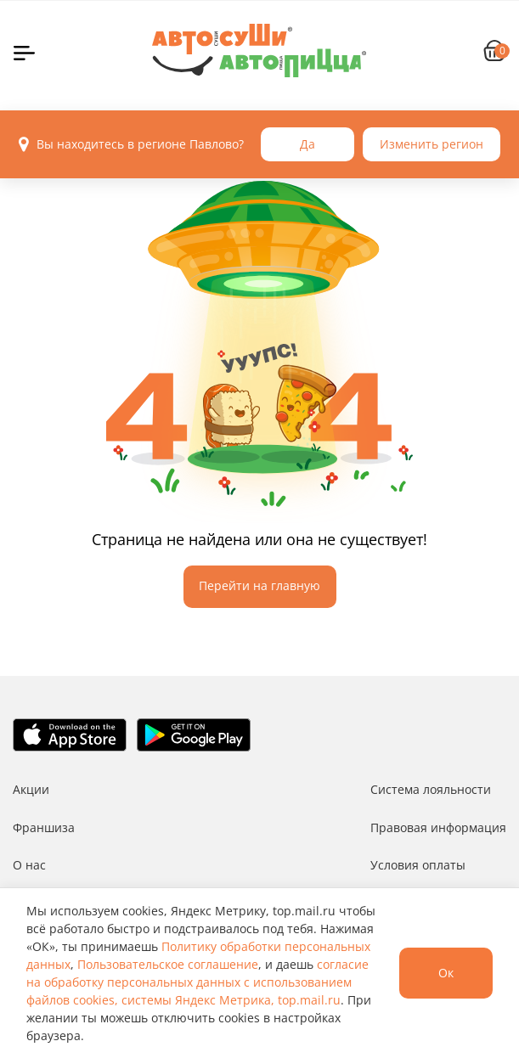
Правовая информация (438, 827)
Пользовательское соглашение (167, 964)
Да (307, 144)
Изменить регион (431, 144)
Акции (31, 789)
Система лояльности (430, 789)
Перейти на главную (259, 585)
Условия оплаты (417, 865)
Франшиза (44, 827)
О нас (29, 865)
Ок (446, 973)
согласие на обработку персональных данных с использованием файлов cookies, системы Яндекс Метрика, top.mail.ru (197, 982)
